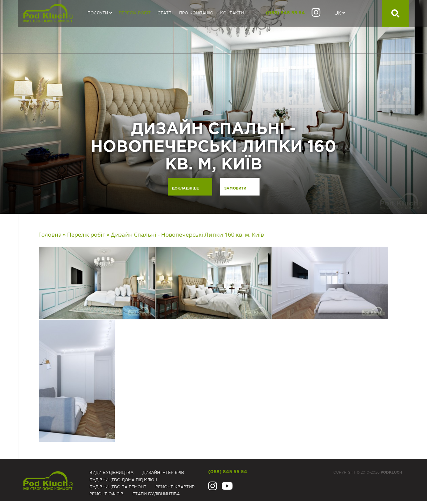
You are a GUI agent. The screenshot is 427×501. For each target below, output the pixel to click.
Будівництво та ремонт (117, 487)
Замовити (235, 188)
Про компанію (196, 13)
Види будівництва (111, 473)
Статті (164, 13)
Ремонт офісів (106, 494)
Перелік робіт (135, 13)
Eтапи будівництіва (156, 494)
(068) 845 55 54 (285, 13)
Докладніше (185, 188)
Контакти (232, 13)
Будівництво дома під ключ (123, 480)
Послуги (99, 13)
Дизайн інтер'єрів (163, 473)
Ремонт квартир (174, 487)
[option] (213, 107)
